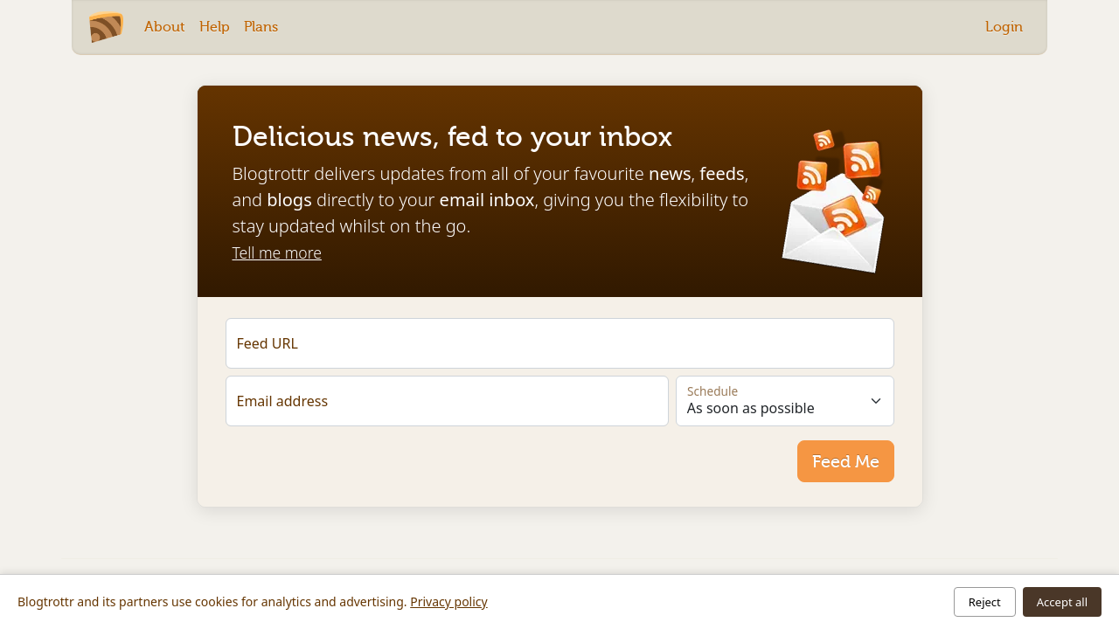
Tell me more (277, 252)
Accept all (1062, 602)
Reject (985, 602)
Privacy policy (449, 601)
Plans (261, 26)
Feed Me (845, 461)
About (164, 26)
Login (1004, 26)
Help (214, 26)
